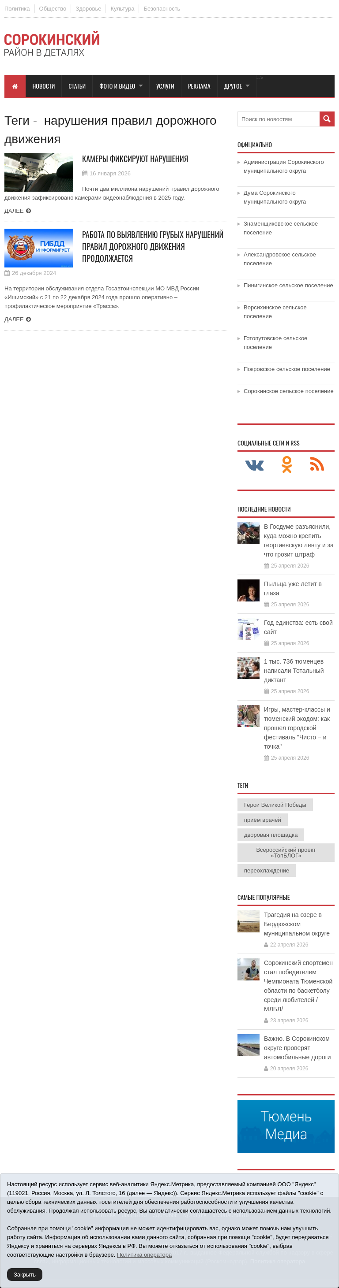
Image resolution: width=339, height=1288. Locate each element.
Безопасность (161, 8)
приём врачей (262, 820)
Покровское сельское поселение (287, 369)
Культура (122, 8)
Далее (14, 211)
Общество (53, 8)
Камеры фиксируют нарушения (135, 158)
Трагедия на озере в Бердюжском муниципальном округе (297, 924)
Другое (233, 85)
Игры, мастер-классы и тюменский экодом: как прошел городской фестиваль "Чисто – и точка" (297, 728)
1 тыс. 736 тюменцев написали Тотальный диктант (294, 670)
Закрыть (25, 1274)
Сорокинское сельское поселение (289, 391)
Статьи (77, 85)
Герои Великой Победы (275, 805)
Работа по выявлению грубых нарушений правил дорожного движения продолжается (152, 246)
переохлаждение (266, 870)
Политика (17, 8)
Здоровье (88, 8)
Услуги (165, 85)
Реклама (199, 85)
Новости (44, 85)
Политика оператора (144, 1254)
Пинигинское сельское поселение (288, 285)
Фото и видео (117, 85)
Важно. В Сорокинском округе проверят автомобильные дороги (297, 1048)
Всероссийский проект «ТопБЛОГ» (286, 852)
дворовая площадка (271, 834)
